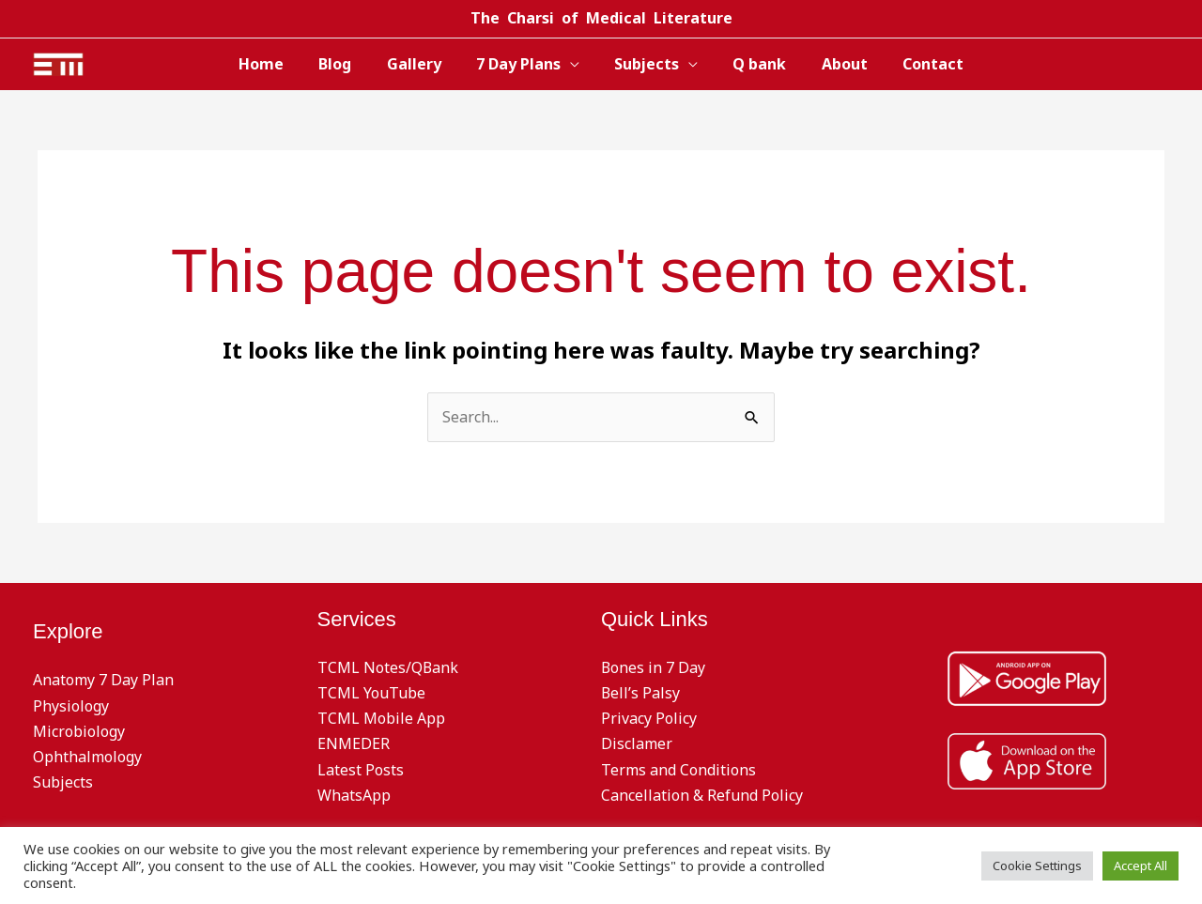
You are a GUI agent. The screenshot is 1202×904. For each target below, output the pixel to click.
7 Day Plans (521, 64)
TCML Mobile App (381, 718)
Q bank (752, 64)
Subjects (644, 64)
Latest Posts (360, 769)
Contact (916, 64)
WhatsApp (354, 795)
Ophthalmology (87, 756)
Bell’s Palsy (641, 692)
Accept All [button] (1140, 865)
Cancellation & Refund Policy (702, 795)
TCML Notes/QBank (388, 667)
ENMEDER (353, 743)
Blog (347, 64)
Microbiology (79, 731)
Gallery (421, 64)
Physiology (71, 706)
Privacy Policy (649, 718)
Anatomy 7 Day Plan (103, 679)
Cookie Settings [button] (1037, 865)
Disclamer (636, 743)
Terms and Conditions (678, 769)
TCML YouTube (371, 692)
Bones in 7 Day (653, 667)
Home (278, 64)
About (832, 64)
